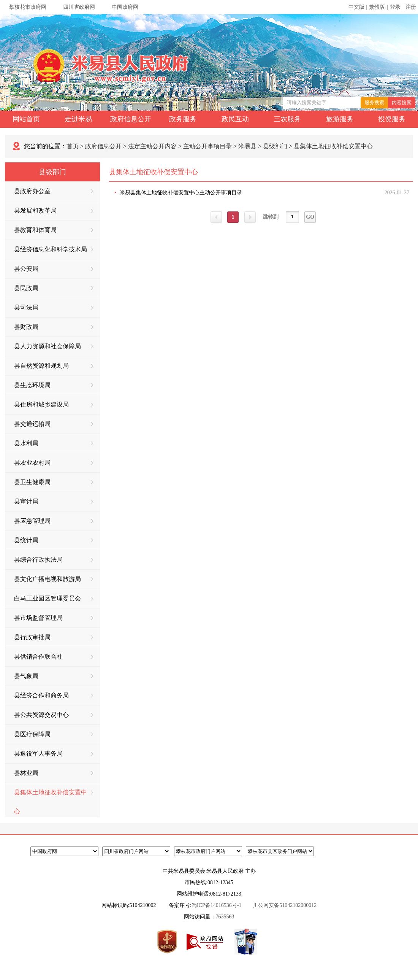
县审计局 (53, 501)
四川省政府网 (79, 7)
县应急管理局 (53, 521)
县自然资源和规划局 (53, 365)
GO (310, 217)
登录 (395, 7)
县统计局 (53, 540)
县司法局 (53, 307)
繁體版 (377, 7)
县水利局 (53, 443)
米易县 (247, 146)
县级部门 (275, 146)
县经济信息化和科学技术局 (53, 249)
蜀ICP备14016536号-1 (216, 905)
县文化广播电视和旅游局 (53, 579)
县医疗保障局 (53, 734)
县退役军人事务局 (53, 753)
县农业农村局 (53, 462)
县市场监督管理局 (53, 618)
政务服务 (182, 119)
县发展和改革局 (53, 210)
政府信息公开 (130, 119)
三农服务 (287, 119)
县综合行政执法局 (53, 559)
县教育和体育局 (53, 230)
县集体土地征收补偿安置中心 (333, 146)
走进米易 (78, 119)
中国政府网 (125, 7)
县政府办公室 (53, 191)
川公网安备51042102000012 (285, 905)
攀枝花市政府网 (27, 7)
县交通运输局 (53, 424)
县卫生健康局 (53, 482)
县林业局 (53, 773)
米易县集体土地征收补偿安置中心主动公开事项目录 (181, 192)
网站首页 (26, 119)
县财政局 (53, 327)
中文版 (356, 7)
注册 (410, 7)
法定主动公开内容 (152, 146)
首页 (72, 146)
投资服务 (391, 119)
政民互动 (235, 119)
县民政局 (53, 288)
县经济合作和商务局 (53, 695)
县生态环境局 (53, 385)
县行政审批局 (53, 637)
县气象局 (53, 676)
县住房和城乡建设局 (53, 404)
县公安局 (53, 268)
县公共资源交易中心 (53, 715)
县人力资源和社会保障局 (53, 346)
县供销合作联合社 (53, 656)
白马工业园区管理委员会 (53, 598)
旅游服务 (339, 119)
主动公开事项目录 (207, 146)
